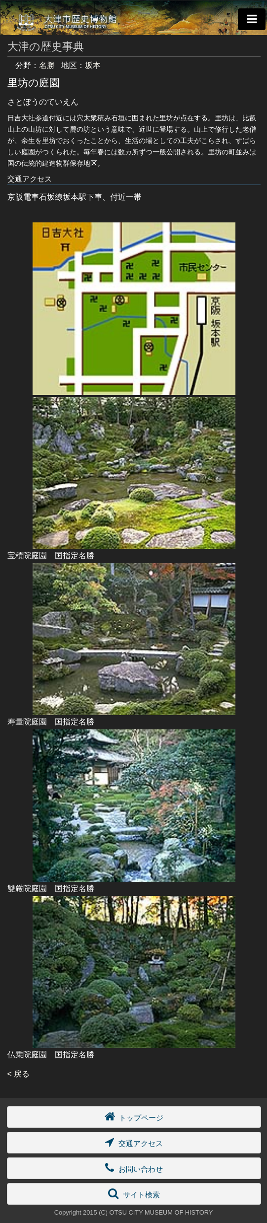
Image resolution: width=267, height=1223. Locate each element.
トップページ (134, 1116)
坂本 (93, 65)
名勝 (47, 65)
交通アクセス (133, 1142)
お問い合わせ (133, 1167)
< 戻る (18, 1074)
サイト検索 (133, 1193)
